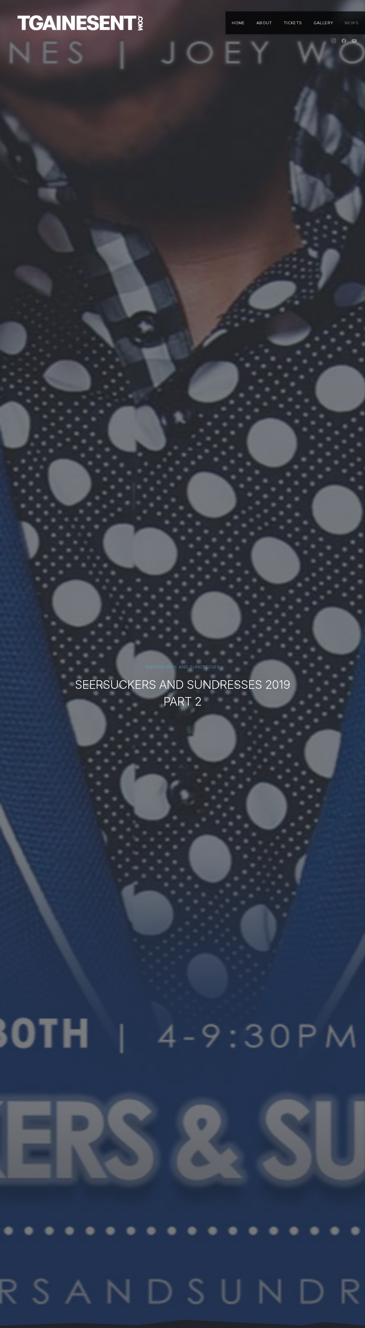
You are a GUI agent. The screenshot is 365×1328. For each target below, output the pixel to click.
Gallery (324, 22)
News (352, 22)
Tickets (293, 22)
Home (238, 22)
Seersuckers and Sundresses (182, 666)
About (264, 22)
